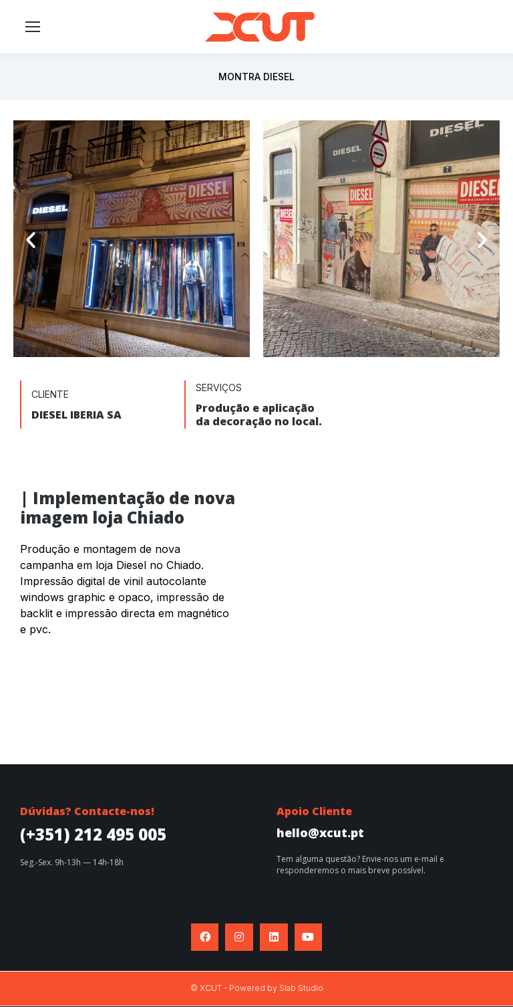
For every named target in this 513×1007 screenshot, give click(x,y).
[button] (30, 240)
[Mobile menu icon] (32, 26)
